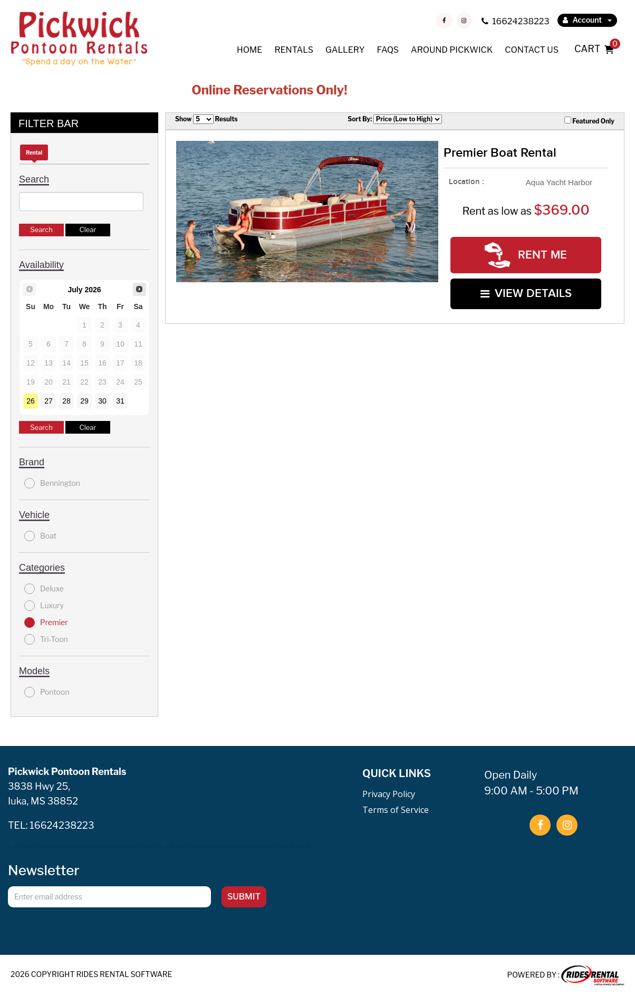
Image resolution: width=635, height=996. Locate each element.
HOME (250, 50)
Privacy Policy (388, 794)
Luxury (44, 605)
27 (48, 401)
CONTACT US (532, 50)
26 (30, 401)
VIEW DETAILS (526, 293)
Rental (34, 152)
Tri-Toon (46, 639)
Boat (40, 536)
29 (84, 401)
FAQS (388, 50)
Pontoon (47, 692)
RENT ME (526, 255)
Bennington (52, 483)
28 (66, 401)
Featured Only (589, 121)
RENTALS (293, 50)
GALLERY (344, 50)
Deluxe (44, 588)
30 (102, 401)
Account (587, 19)
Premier (46, 622)
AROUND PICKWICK (452, 50)
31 (120, 401)
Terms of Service (395, 810)
